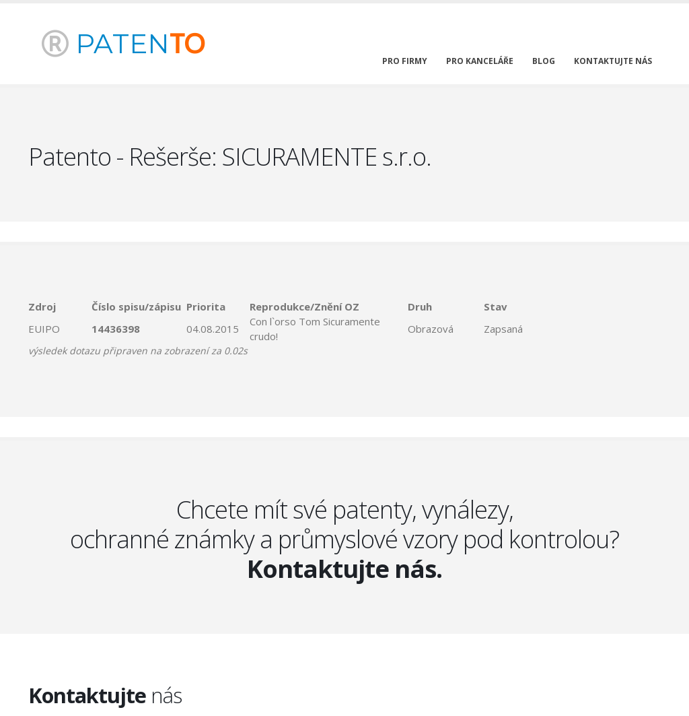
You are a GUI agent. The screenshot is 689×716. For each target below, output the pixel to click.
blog (543, 61)
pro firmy (404, 61)
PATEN (123, 43)
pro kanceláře (479, 61)
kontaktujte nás (613, 61)
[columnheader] (60, 306)
